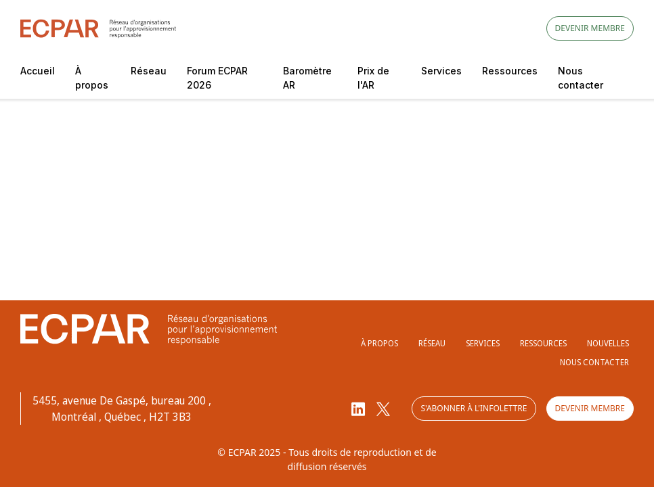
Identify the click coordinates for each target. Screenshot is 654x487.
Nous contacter (580, 78)
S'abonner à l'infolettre (473, 408)
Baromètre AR (307, 78)
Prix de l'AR (373, 78)
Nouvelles (608, 343)
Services (441, 70)
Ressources (510, 70)
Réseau (149, 70)
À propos (91, 78)
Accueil (37, 70)
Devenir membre (590, 28)
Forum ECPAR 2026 (217, 78)
